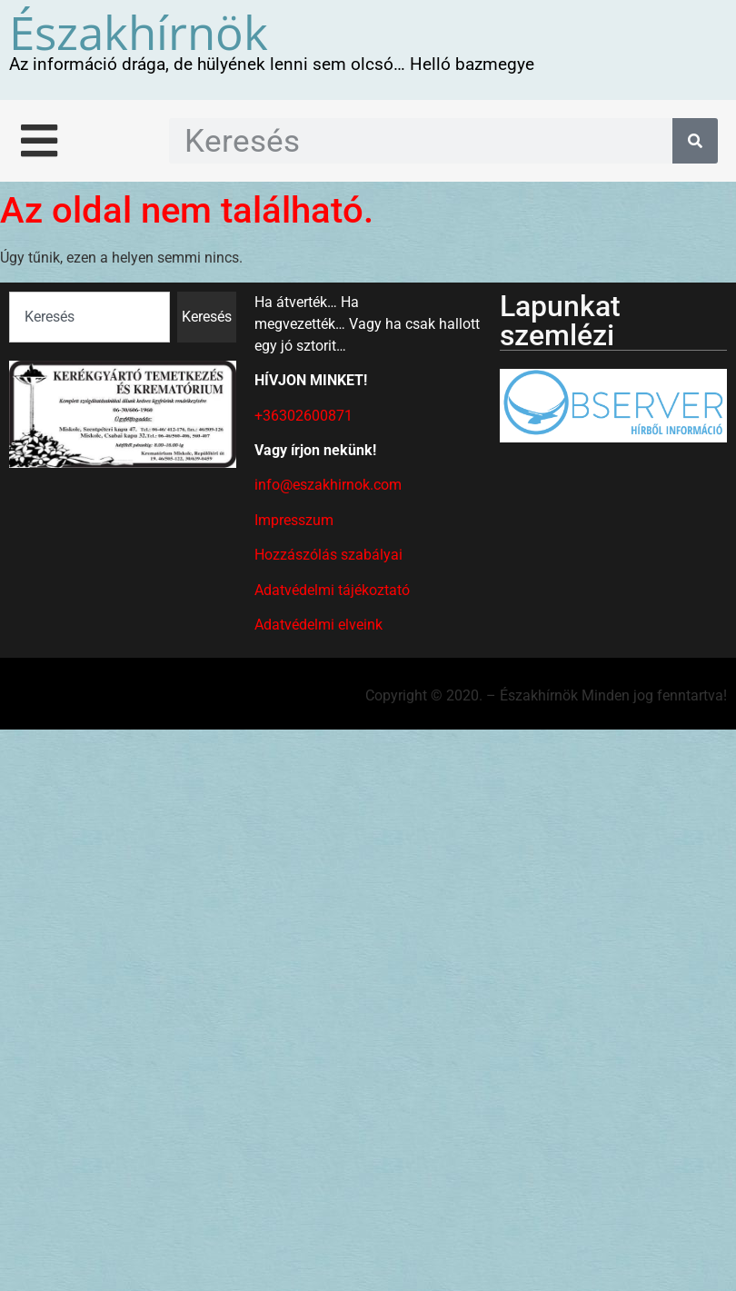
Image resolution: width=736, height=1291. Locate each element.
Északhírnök (138, 32)
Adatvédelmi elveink (318, 624)
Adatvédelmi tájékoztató (332, 590)
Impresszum (293, 520)
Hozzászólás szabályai (328, 554)
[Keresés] (695, 141)
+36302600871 (303, 415)
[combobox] (89, 317)
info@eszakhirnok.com (328, 484)
